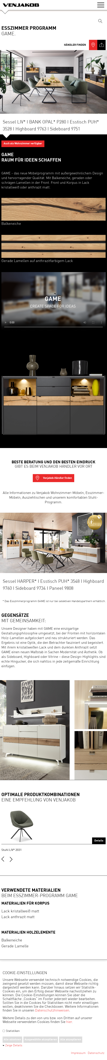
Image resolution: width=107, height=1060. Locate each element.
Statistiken (11, 1031)
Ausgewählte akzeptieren (40, 1039)
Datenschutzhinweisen (52, 1010)
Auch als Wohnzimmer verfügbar (23, 143)
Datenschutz (96, 1053)
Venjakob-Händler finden (53, 478)
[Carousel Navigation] (53, 857)
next (11, 859)
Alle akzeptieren (70, 1039)
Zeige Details (13, 1045)
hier (69, 1022)
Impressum (78, 1053)
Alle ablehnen (12, 1039)
